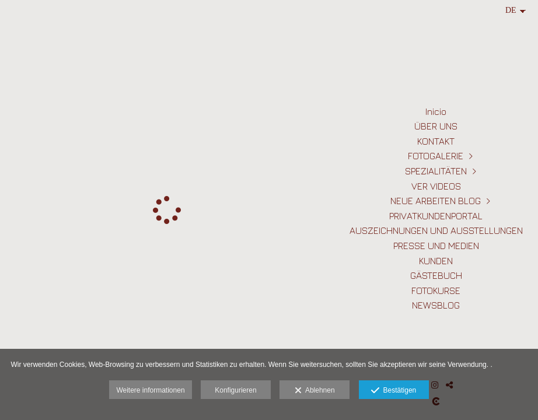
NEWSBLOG (436, 305)
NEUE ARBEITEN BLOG (435, 200)
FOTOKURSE (435, 290)
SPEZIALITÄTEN (436, 171)
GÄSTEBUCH (436, 275)
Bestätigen (393, 391)
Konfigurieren (235, 390)
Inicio (435, 111)
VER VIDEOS (436, 186)
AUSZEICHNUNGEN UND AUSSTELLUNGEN (436, 230)
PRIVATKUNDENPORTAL (436, 216)
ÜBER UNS (435, 126)
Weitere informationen (150, 390)
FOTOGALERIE (435, 155)
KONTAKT (436, 141)
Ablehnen (315, 391)
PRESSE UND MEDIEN (436, 245)
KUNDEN (436, 261)
